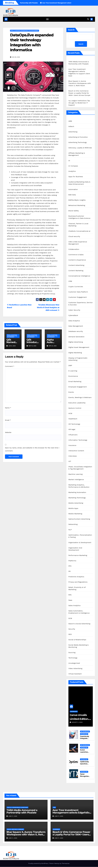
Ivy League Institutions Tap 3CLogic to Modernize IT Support (79, 103)
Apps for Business (75, 177)
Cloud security (74, 236)
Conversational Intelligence (79, 276)
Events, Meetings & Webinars (79, 397)
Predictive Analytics (76, 577)
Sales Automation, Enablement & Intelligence (78, 612)
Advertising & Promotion (78, 137)
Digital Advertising (75, 342)
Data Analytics (74, 321)
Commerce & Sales (76, 255)
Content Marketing (75, 271)
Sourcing (71, 653)
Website (8, 432)
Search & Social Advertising (79, 624)
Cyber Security (74, 310)
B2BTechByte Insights (77, 200)
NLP (70, 530)
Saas (70, 600)
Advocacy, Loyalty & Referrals (80, 148)
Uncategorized (74, 663)
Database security (75, 331)
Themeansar (65, 863)
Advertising (72, 132)
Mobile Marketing (75, 514)
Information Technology (77, 440)
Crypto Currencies (75, 287)
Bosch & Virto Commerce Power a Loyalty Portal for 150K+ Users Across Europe (79, 93)
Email (8, 420)
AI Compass (73, 166)
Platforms (72, 561)
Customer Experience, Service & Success (80, 304)
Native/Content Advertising (79, 519)
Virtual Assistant (75, 674)
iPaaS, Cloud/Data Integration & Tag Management (24, 30)
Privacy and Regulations (77, 582)
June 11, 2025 (12, 816)
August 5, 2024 (77, 722)
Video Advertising (75, 669)
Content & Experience (77, 260)
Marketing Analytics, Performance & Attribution (78, 486)
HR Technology (74, 424)
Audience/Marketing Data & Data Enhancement (79, 183)
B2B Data (72, 195)
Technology (72, 658)
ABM (70, 121)
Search (71, 30)
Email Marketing (74, 382)
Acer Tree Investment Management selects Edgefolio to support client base (71, 813)
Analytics (72, 171)
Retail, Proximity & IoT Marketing (77, 588)
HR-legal (71, 429)
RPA (70, 595)
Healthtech (72, 419)
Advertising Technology (77, 142)
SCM (70, 618)
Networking (72, 524)
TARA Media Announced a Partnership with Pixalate (22, 811)
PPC (70, 566)
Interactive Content (76, 451)
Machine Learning (75, 474)
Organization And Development (75, 549)
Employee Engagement (77, 387)
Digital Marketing (75, 353)
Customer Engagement (77, 297)
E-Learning (72, 371)
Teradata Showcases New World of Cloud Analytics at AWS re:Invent (48, 307)
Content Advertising (76, 265)
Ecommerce (73, 376)
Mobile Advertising (75, 503)
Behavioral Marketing (76, 205)
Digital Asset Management (78, 347)
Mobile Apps (73, 508)
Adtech (71, 126)
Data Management (75, 326)
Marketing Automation (77, 492)
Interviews (72, 456)
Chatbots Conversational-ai (79, 231)
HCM (70, 413)
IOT (69, 461)
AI (69, 161)
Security (71, 629)
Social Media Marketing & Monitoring (78, 646)
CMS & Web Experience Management (77, 243)
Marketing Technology (77, 498)
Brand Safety (73, 211)
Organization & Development (79, 543)
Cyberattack (73, 315)
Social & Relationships (77, 640)
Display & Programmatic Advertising (77, 359)
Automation (73, 189)
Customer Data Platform (78, 292)
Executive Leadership (76, 403)
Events (71, 392)
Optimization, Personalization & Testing (80, 536)
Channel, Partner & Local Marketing (78, 225)
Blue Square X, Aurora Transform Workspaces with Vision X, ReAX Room (79, 83)
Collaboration (73, 249)
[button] (88, 19)
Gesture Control (74, 408)
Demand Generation (76, 337)
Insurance (72, 445)
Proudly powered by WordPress (38, 863)
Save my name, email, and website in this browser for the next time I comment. (32, 449)
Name (8, 408)
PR (69, 571)
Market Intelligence (76, 480)
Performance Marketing (77, 555)
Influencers (72, 435)
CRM (70, 281)
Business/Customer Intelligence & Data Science (79, 217)
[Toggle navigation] (47, 19)
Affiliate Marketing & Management (76, 154)
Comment (9, 366)
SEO (70, 634)
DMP (70, 366)
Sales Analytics (74, 606)
